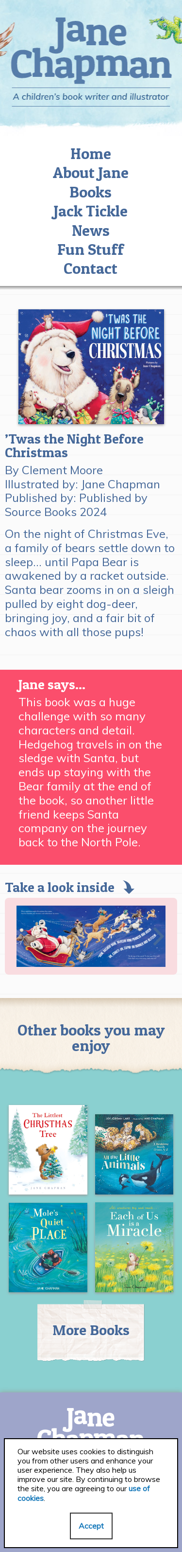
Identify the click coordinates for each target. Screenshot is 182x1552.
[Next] (156, 936)
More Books (91, 1329)
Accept (91, 1526)
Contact (90, 268)
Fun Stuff (90, 249)
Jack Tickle (90, 210)
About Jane (91, 172)
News (91, 230)
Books (90, 191)
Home (90, 153)
